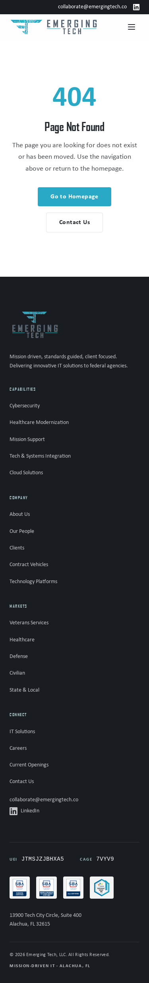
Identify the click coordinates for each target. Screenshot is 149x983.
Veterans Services (29, 623)
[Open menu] (131, 27)
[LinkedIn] (136, 7)
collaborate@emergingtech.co (92, 7)
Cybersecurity (25, 406)
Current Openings (29, 765)
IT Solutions (22, 732)
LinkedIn (24, 811)
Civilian (17, 673)
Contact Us (22, 782)
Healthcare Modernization (39, 423)
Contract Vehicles (29, 565)
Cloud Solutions (26, 473)
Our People (22, 531)
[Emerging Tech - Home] (54, 27)
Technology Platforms (33, 582)
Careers (18, 748)
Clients (17, 548)
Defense (19, 657)
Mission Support (27, 440)
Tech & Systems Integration (40, 456)
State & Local (24, 690)
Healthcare (22, 640)
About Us (20, 514)
